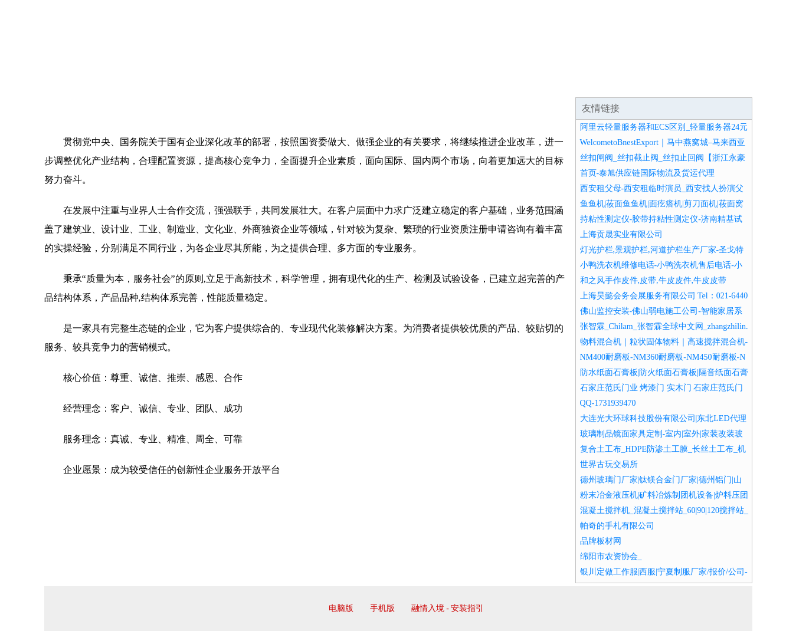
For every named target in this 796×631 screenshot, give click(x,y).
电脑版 (341, 608)
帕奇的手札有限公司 (617, 525)
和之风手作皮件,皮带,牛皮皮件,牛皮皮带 (653, 280)
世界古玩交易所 (609, 464)
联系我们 (577, 82)
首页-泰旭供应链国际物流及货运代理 (647, 173)
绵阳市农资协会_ (611, 556)
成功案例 (365, 82)
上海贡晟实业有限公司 (621, 234)
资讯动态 (648, 82)
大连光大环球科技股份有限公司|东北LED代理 (663, 418)
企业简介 (153, 82)
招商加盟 (436, 82)
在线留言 (719, 82)
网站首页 (82, 82)
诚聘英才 (507, 82)
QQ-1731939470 (608, 403)
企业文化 (223, 82)
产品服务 (294, 82)
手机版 (382, 608)
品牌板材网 (600, 541)
